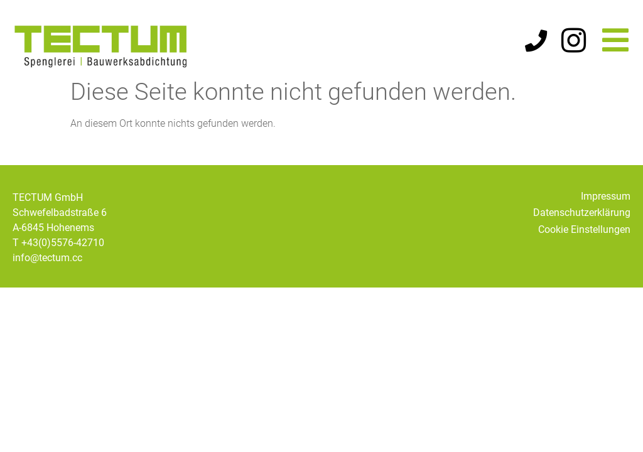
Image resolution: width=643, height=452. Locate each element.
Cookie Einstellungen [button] (584, 238)
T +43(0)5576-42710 (58, 251)
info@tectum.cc (47, 266)
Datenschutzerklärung (581, 221)
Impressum (605, 204)
